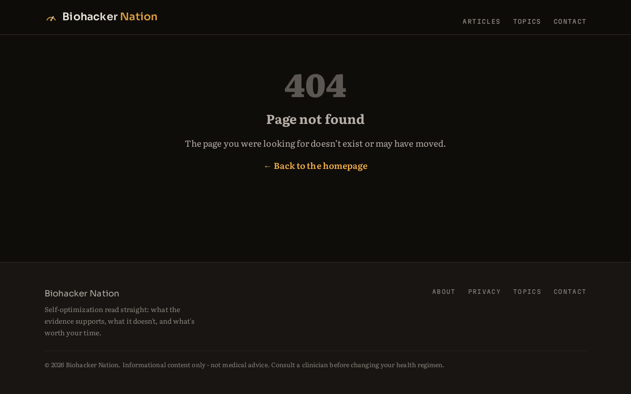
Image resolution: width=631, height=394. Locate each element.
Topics (527, 21)
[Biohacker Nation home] (101, 17)
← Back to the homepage (316, 165)
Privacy (484, 291)
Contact (570, 21)
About (444, 291)
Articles (481, 21)
